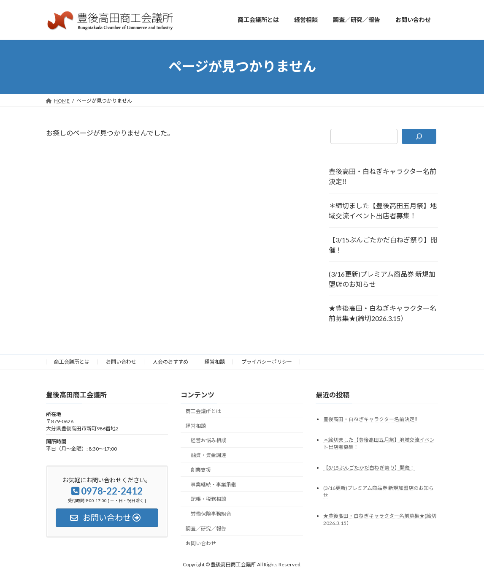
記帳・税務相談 (208, 499)
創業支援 (201, 469)
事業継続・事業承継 (213, 484)
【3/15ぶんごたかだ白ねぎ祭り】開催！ (383, 245)
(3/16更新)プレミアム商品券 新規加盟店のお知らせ (382, 279)
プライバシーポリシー (266, 362)
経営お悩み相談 (208, 440)
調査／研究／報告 (206, 528)
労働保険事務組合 (211, 514)
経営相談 (215, 362)
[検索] (419, 136)
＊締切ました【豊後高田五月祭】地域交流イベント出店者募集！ (383, 210)
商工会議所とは (71, 362)
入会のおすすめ (170, 362)
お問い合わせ (121, 362)
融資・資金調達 (208, 455)
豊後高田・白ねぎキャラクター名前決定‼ (382, 176)
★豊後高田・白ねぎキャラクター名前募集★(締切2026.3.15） (382, 313)
